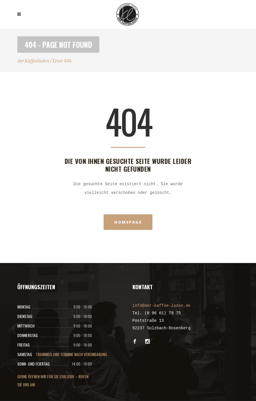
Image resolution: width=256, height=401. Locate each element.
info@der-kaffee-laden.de (161, 305)
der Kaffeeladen (33, 61)
